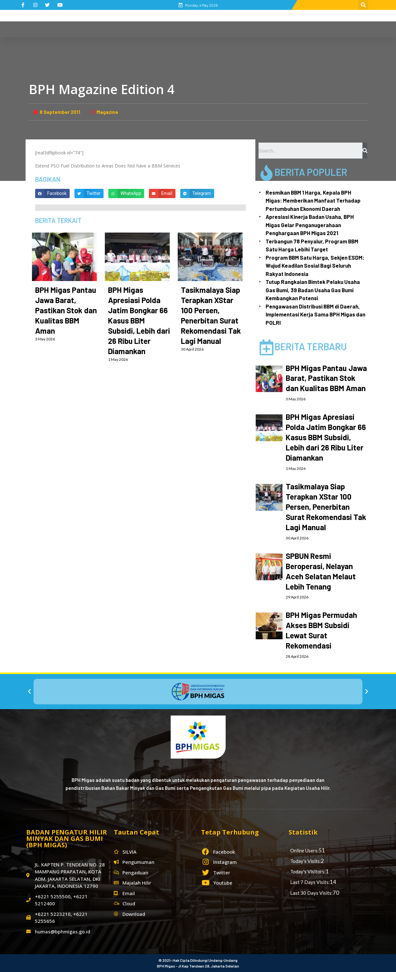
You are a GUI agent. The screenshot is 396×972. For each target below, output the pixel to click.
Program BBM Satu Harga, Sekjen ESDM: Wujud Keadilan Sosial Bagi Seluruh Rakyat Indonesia (315, 265)
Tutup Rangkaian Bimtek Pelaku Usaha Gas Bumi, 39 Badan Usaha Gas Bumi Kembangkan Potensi (313, 289)
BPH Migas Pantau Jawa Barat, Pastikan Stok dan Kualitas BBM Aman (66, 310)
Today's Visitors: (308, 871)
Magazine (107, 112)
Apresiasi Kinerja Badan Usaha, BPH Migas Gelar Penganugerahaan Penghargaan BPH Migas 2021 (310, 224)
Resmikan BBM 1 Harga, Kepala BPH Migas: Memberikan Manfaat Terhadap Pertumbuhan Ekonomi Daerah (313, 200)
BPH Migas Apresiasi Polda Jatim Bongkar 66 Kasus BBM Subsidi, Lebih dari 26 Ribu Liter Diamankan (139, 320)
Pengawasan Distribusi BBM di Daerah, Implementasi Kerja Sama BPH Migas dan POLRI (315, 314)
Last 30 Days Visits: (311, 893)
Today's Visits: (305, 861)
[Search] (364, 151)
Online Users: (304, 850)
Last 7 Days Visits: (310, 882)
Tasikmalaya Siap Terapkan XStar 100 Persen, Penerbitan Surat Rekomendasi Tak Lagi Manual (326, 507)
